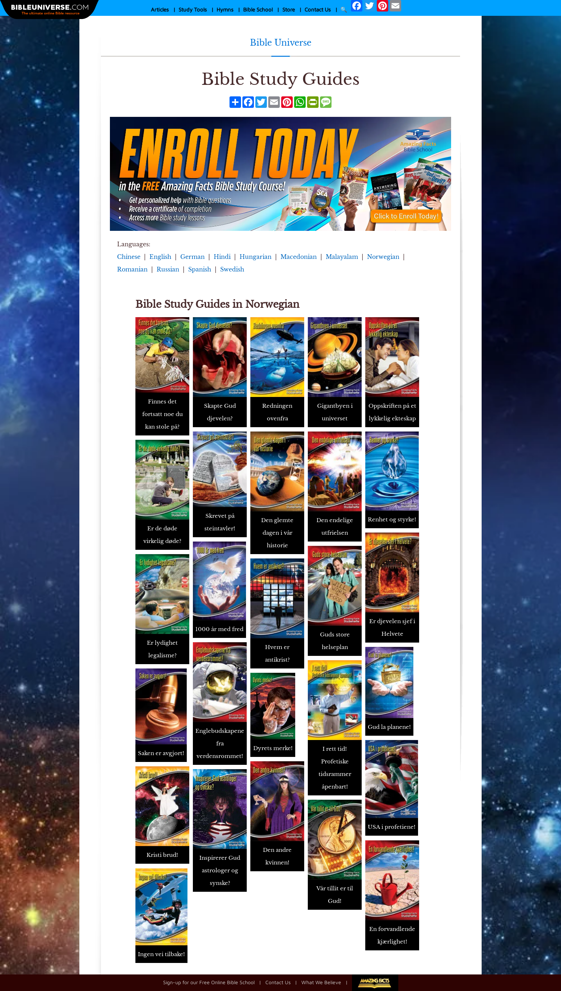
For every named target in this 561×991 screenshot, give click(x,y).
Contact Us (318, 9)
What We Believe (321, 982)
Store (288, 9)
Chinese (128, 256)
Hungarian (256, 256)
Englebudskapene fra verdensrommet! (219, 743)
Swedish (232, 269)
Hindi (222, 256)
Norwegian (383, 256)
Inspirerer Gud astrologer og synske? (219, 870)
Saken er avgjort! (161, 753)
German (192, 256)
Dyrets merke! (273, 748)
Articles (160, 9)
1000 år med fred (219, 629)
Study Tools (192, 9)
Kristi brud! (162, 854)
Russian (168, 269)
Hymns (225, 9)
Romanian (132, 269)
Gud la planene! (389, 726)
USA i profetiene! (392, 826)
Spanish (199, 269)
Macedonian (298, 256)
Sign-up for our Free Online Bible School (209, 982)
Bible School (258, 9)
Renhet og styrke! (392, 519)
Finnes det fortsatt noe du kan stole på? (162, 414)
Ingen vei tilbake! (161, 954)
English (160, 256)
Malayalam (342, 256)
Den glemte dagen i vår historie (277, 533)
